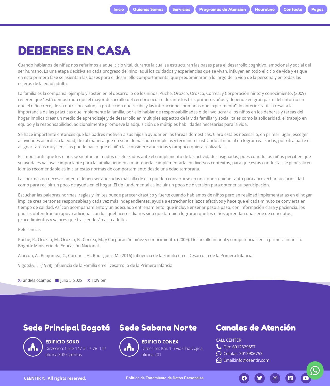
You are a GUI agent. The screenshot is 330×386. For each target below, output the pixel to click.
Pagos (317, 9)
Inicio (119, 9)
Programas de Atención (222, 9)
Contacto (293, 9)
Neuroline (265, 9)
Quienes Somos (148, 9)
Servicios (181, 9)
